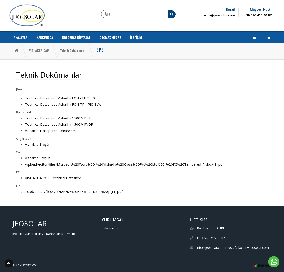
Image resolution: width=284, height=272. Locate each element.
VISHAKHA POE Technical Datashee (53, 178)
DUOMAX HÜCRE (110, 37)
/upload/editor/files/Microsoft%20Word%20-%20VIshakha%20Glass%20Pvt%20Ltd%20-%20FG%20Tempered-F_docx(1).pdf (124, 164)
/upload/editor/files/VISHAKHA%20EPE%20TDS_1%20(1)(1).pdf (71, 191)
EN (268, 37)
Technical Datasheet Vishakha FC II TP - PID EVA (63, 104)
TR (254, 37)
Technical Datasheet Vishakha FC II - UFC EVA (60, 98)
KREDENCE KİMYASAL (76, 37)
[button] (9, 263)
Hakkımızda (109, 228)
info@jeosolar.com (219, 15)
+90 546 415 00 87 (258, 15)
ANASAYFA (20, 37)
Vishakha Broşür (37, 144)
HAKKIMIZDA (44, 37)
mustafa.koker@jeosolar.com (247, 247)
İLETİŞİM (136, 37)
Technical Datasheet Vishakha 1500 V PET (58, 118)
